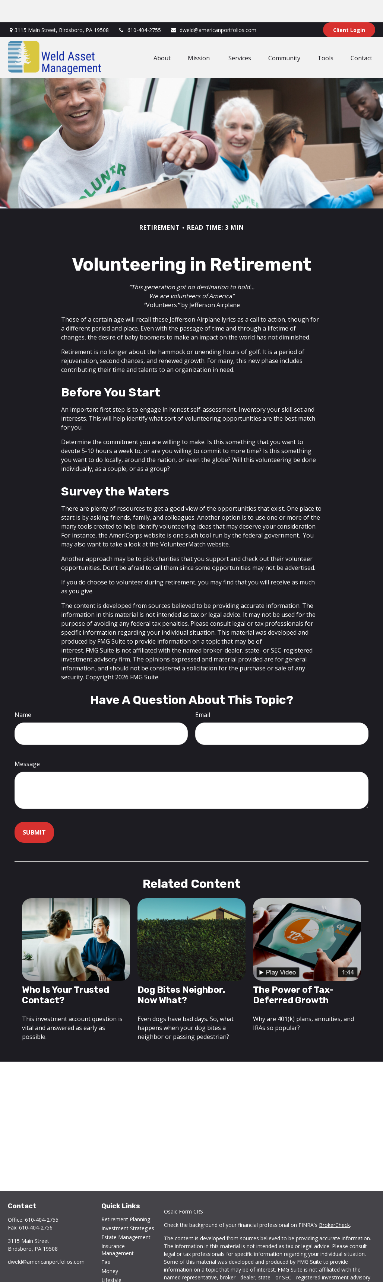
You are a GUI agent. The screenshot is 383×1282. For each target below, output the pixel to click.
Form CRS (191, 1189)
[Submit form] (34, 810)
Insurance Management (117, 1227)
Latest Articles (118, 1266)
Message (27, 741)
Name (23, 692)
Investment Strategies (127, 1205)
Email (202, 692)
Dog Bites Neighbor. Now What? (181, 972)
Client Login (349, 7)
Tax (105, 1239)
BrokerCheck (334, 1202)
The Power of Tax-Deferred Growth (293, 972)
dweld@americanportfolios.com (213, 7)
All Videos (112, 1275)
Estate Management (126, 1214)
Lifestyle (111, 1257)
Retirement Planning (125, 1196)
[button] (162, 35)
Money (109, 1248)
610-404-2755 (139, 7)
